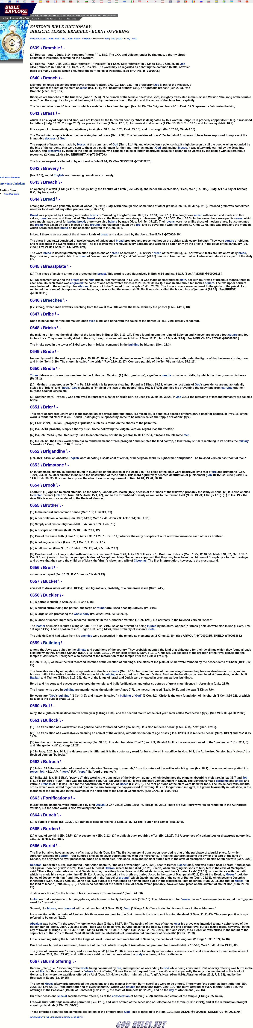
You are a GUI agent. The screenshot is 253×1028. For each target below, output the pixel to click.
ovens (238, 218)
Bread (49, 199)
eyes (92, 320)
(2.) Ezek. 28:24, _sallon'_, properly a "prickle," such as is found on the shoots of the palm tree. (93, 423)
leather (40, 625)
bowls (94, 215)
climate (81, 649)
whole (78, 613)
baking (72, 221)
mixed (198, 215)
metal (151, 629)
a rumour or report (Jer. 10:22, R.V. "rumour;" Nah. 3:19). (68, 574)
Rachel (182, 864)
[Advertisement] (14, 117)
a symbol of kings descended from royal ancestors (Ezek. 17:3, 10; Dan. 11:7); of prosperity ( (92, 84)
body (86, 613)
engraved (76, 283)
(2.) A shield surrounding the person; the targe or (63, 607)
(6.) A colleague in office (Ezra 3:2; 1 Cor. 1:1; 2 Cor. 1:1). (67, 542)
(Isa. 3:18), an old (42, 175)
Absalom (36, 923)
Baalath (35, 677)
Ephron (64, 855)
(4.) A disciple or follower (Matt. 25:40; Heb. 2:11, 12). (65, 530)
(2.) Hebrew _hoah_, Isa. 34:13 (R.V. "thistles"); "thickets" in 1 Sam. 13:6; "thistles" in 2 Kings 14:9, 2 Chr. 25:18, (105, 63)
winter (38, 495)
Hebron (110, 868)
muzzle (166, 375)
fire (138, 224)
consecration (121, 996)
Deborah (36, 864)
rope (82, 771)
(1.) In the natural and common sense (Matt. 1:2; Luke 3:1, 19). (71, 512)
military (244, 441)
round (43, 218)
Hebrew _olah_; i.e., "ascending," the (55, 968)
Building (51, 642)
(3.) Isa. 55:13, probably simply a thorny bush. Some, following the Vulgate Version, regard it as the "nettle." (102, 429)
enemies (86, 635)
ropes (34, 771)
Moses (81, 144)
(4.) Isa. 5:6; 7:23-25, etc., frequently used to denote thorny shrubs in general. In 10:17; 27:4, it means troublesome (107, 435)
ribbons (83, 286)
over (177, 923)
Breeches (52, 300)
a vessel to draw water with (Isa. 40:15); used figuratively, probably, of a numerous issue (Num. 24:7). (97, 588)
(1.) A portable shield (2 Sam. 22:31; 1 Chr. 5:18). (62, 601)
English (59, 175)
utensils (46, 783)
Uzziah (100, 804)
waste (186, 899)
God (63, 138)
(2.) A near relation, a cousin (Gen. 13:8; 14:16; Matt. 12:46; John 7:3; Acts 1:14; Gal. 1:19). (90, 518)
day (171, 990)
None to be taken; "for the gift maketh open (59, 320)
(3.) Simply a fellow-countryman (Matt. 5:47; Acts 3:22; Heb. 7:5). (73, 524)
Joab (127, 908)
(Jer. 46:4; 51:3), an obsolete (49, 458)
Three (34, 375)
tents (115, 671)
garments (222, 780)
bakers (112, 221)
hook (65, 387)
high (92, 279)
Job (182, 63)
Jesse (83, 87)
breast (101, 273)
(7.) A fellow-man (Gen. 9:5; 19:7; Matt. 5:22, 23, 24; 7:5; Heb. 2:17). (74, 548)
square (229, 240)
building (133, 344)
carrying (227, 387)
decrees (50, 138)
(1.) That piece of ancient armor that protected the (63, 273)
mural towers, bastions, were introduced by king (63, 804)
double (130, 986)
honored (69, 908)
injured (151, 625)
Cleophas (140, 560)
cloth (183, 279)
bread (91, 218)
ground (95, 224)
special (62, 996)
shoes (239, 780)
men (187, 435)
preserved (54, 150)
